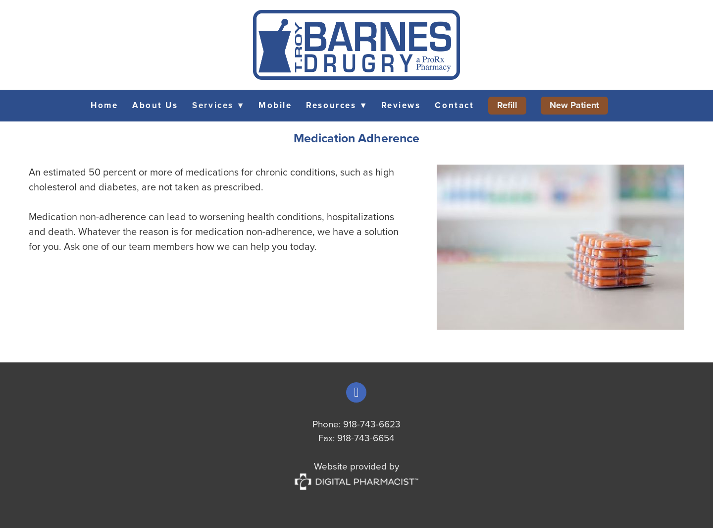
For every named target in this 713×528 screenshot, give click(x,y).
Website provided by (356, 473)
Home (104, 105)
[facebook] (356, 392)
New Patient (574, 105)
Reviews (401, 105)
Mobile (275, 105)
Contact (454, 105)
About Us (155, 105)
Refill (507, 105)
